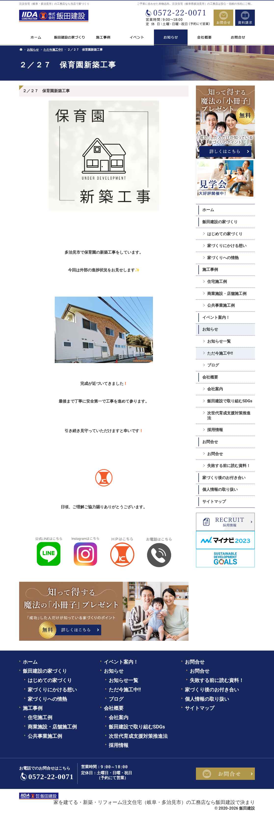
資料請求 (245, 18)
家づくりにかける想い (227, 245)
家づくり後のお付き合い (224, 477)
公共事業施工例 (221, 305)
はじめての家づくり (225, 234)
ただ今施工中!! (220, 353)
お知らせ (210, 329)
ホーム (208, 209)
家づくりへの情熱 (223, 257)
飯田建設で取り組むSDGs (229, 401)
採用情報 (215, 429)
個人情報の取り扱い (220, 489)
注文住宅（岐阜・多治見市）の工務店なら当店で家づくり (54, 3)
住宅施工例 (217, 281)
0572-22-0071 (177, 18)
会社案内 (215, 389)
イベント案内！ (216, 317)
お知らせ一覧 (219, 341)
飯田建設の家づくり (220, 221)
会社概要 (210, 377)
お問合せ (210, 441)
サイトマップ (214, 501)
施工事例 (210, 269)
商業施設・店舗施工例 (227, 293)
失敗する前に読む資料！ (228, 465)
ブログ (213, 365)
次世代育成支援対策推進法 (228, 415)
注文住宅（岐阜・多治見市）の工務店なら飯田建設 (178, 802)
